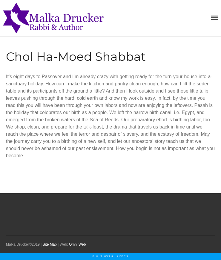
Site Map (50, 244)
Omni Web (77, 244)
